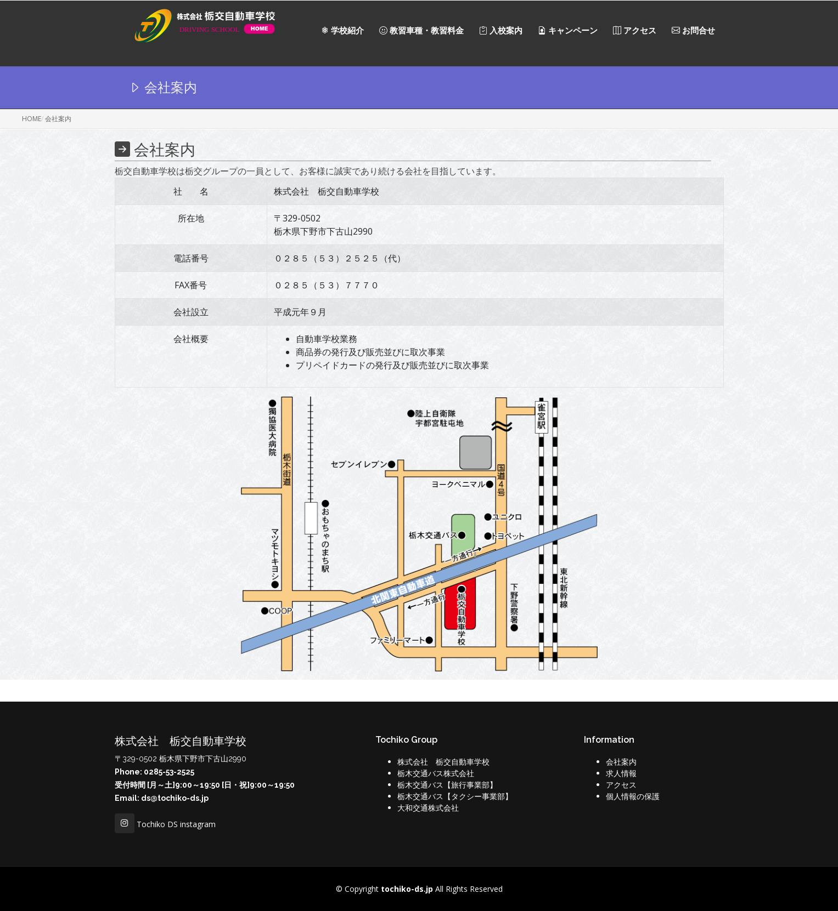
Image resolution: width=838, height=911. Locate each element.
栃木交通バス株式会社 (435, 773)
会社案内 (621, 761)
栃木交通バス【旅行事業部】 (447, 784)
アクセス (621, 784)
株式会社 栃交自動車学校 (443, 761)
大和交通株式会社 (428, 807)
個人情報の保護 (633, 796)
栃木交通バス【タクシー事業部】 (455, 796)
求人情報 (621, 773)
